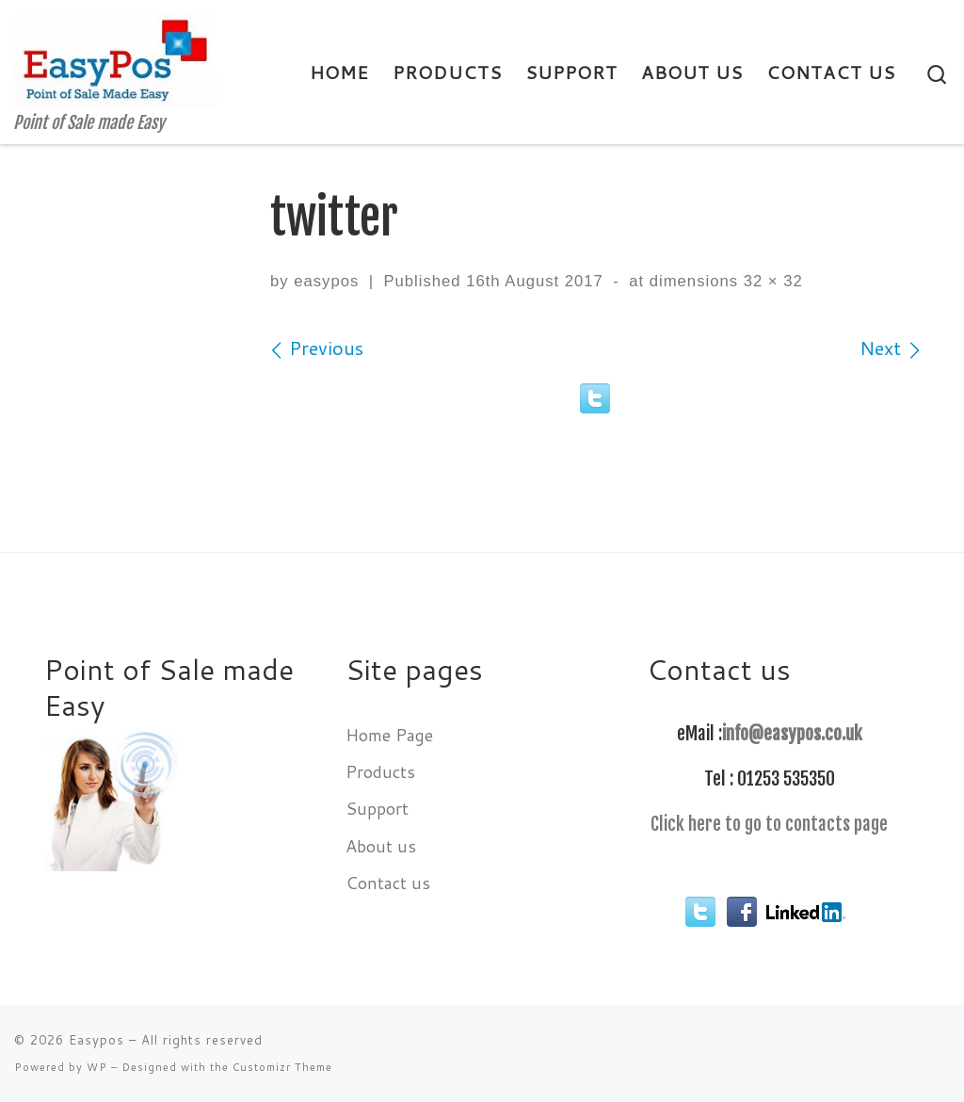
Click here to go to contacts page (769, 824)
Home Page (389, 734)
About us (380, 846)
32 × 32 (770, 281)
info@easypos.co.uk (792, 733)
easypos (326, 281)
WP (97, 1067)
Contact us (387, 882)
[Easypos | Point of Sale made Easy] (115, 57)
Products (380, 771)
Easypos (96, 1039)
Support (377, 808)
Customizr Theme (282, 1067)
